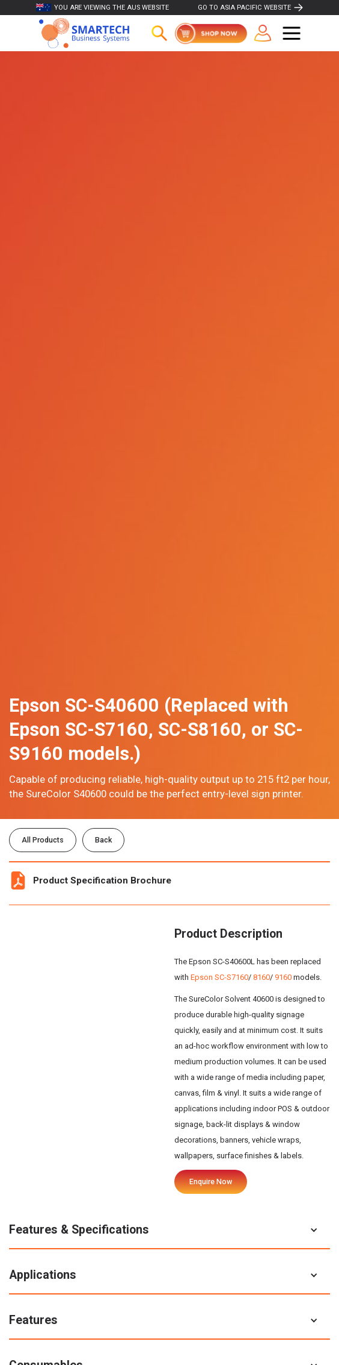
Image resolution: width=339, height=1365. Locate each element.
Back (103, 839)
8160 (261, 977)
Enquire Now (210, 1181)
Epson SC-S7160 (219, 977)
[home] (81, 33)
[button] (291, 33)
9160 (283, 977)
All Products (43, 839)
